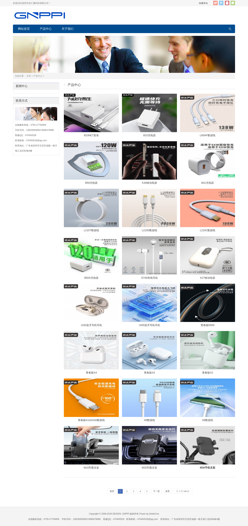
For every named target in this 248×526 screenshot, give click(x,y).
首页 (112, 491)
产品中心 (46, 28)
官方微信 (233, 3)
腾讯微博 (221, 3)
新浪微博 (215, 3)
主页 (28, 76)
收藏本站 (203, 3)
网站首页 (24, 28)
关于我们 (67, 28)
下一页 (156, 491)
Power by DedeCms (149, 514)
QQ (227, 3)
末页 (167, 491)
